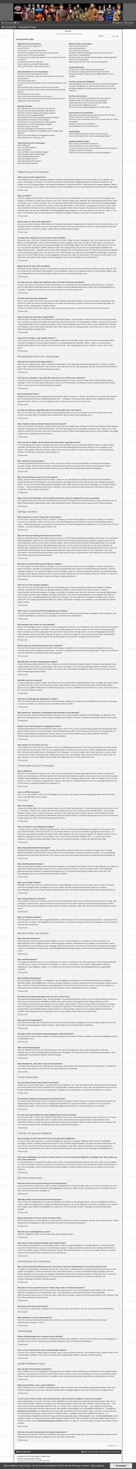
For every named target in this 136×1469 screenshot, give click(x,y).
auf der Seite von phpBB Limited (50, 1376)
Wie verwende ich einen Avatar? (29, 94)
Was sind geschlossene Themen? (30, 161)
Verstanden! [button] (121, 1466)
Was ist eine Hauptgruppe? (78, 60)
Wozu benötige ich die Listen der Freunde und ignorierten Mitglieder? (93, 84)
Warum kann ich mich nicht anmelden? (31, 55)
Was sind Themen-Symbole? (28, 163)
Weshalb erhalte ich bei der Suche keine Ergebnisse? (88, 101)
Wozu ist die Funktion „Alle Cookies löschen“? (34, 66)
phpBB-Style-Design (44, 1460)
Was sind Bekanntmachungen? (29, 156)
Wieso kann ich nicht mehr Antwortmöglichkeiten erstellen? (39, 117)
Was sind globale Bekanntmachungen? (31, 154)
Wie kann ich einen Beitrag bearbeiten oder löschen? (36, 111)
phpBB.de (34, 434)
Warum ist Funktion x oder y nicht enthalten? (85, 146)
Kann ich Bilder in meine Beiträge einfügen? (33, 152)
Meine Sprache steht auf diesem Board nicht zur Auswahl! (38, 87)
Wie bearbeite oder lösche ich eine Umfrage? (34, 120)
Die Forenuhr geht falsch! (27, 81)
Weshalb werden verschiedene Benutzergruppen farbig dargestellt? (93, 57)
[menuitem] (17, 23)
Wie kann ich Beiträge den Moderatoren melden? (35, 129)
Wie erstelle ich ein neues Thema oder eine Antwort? (36, 108)
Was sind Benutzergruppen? (79, 51)
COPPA (47, 243)
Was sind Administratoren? (78, 46)
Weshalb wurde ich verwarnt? (28, 126)
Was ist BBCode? (24, 145)
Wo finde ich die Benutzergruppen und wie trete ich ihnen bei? (91, 53)
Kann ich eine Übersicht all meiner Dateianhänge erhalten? (90, 136)
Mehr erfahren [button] (97, 1466)
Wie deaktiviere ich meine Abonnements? (84, 126)
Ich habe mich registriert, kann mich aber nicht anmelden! (38, 53)
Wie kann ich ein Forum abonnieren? (82, 124)
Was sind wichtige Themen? (28, 159)
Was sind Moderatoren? (77, 48)
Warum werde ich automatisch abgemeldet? (33, 64)
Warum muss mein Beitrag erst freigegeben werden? (36, 135)
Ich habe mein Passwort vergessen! (30, 62)
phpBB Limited (71, 1371)
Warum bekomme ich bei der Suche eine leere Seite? (88, 103)
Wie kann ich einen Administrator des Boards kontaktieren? (90, 153)
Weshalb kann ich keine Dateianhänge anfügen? (35, 124)
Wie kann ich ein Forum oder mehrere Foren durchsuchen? (90, 98)
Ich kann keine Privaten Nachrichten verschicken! (86, 69)
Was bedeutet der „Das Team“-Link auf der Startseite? (88, 62)
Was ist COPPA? (24, 48)
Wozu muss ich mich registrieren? (30, 46)
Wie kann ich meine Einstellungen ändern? (33, 74)
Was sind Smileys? (24, 150)
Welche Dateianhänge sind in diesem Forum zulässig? (88, 134)
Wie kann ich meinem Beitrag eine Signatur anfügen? (37, 113)
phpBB (27, 1456)
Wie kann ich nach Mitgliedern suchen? (83, 105)
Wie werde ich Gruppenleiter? (79, 55)
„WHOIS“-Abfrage (94, 1404)
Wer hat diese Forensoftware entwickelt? (83, 144)
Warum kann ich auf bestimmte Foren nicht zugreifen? (37, 122)
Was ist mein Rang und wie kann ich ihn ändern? (35, 96)
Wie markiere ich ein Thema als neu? (31, 138)
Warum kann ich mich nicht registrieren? (32, 51)
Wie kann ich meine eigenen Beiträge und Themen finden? (90, 107)
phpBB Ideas (30, 1390)
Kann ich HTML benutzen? (27, 147)
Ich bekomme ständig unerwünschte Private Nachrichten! (89, 72)
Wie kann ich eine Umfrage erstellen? (31, 115)
